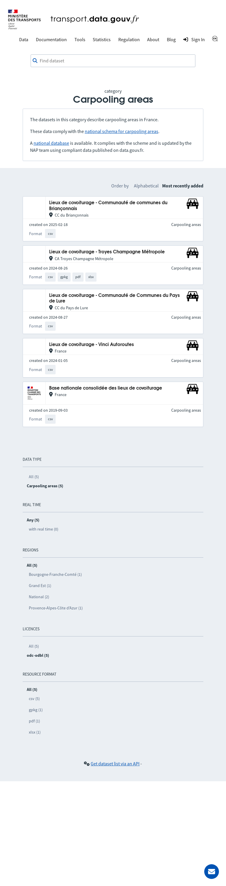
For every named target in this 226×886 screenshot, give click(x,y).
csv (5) (34, 698)
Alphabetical (146, 186)
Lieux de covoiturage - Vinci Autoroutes (91, 345)
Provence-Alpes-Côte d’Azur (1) (56, 608)
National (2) (39, 596)
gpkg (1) (36, 709)
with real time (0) (43, 529)
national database (51, 143)
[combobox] (113, 60)
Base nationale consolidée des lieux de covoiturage (105, 388)
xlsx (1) (35, 732)
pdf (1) (34, 721)
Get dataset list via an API (115, 764)
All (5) (34, 476)
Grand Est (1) (40, 585)
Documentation (51, 39)
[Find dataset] (113, 60)
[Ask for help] (211, 871)
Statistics (102, 39)
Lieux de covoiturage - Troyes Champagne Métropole (107, 252)
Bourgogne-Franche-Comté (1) (55, 574)
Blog (171, 39)
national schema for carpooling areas (121, 131)
